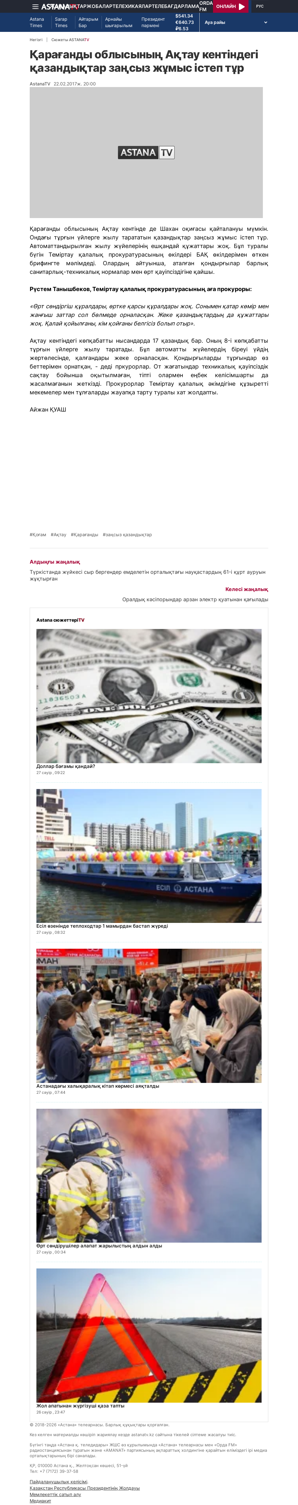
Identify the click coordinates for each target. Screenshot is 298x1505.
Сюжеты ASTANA (70, 39)
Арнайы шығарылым (119, 22)
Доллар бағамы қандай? (65, 766)
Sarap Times (61, 22)
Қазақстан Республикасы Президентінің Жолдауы (85, 1488)
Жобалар (99, 6)
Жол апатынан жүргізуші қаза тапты (80, 1406)
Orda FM (206, 6)
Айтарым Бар (88, 22)
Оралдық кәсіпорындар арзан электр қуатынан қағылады (195, 599)
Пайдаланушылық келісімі (58, 1481)
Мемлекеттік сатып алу (55, 1494)
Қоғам (39, 534)
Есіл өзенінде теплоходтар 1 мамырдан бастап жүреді (102, 926)
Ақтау (60, 534)
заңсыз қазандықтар (129, 534)
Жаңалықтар (68, 6)
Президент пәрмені (153, 22)
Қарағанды (86, 534)
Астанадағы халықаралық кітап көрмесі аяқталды (97, 1086)
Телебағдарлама (175, 6)
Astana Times (37, 22)
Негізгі (36, 39)
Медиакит (40, 1500)
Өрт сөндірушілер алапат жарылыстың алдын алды (99, 1246)
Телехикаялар (132, 6)
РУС (260, 6)
